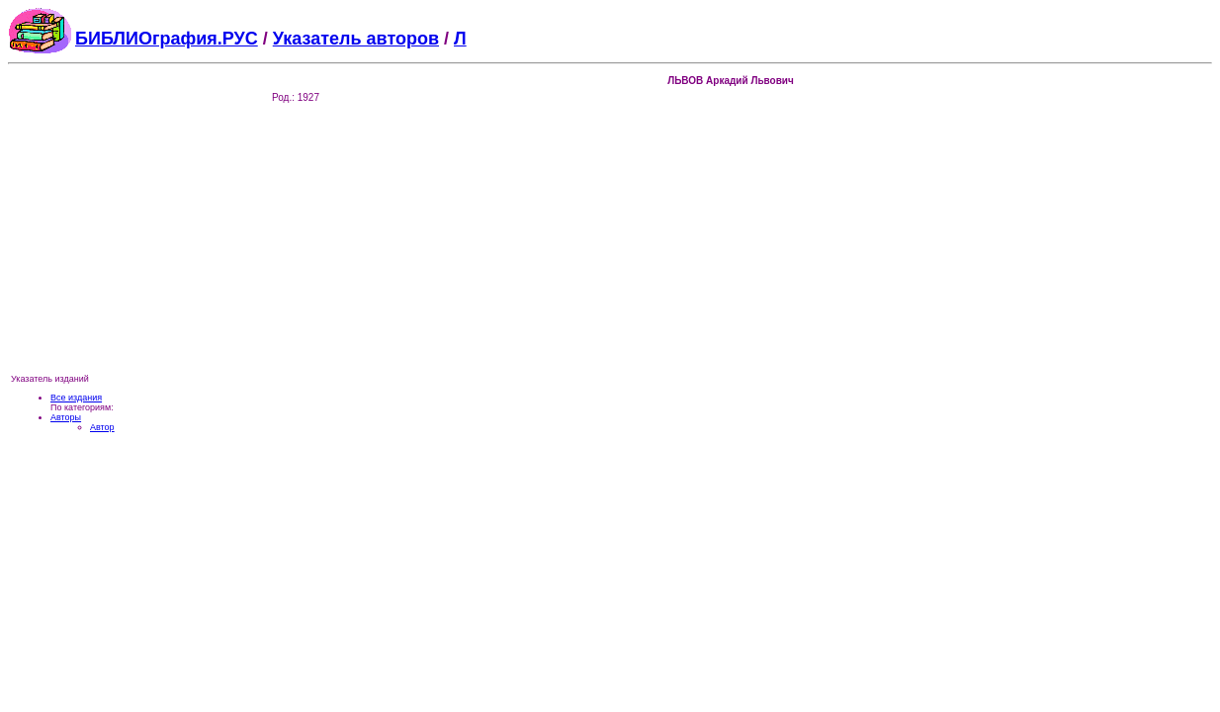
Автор (102, 427)
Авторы (65, 417)
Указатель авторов (356, 38)
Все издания (76, 397)
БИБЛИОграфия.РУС (166, 38)
